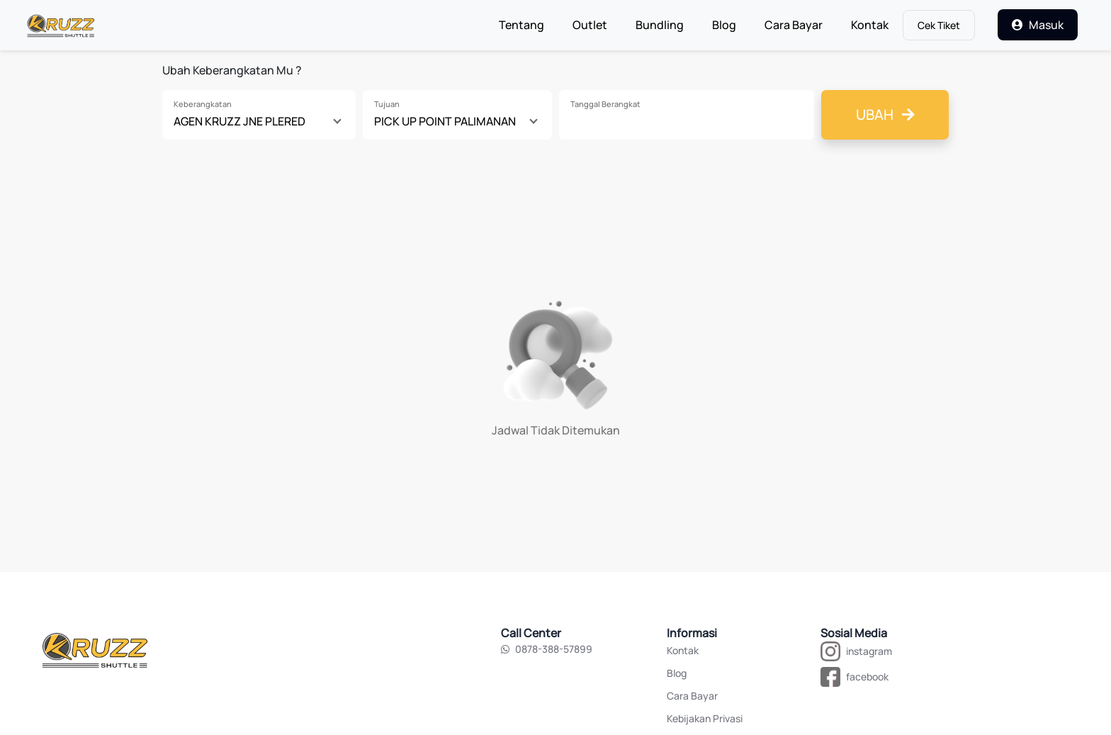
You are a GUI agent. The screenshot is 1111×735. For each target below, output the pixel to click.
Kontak (870, 25)
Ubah (885, 114)
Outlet (590, 25)
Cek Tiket (939, 25)
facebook (867, 676)
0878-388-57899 (546, 649)
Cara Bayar (794, 25)
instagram (869, 651)
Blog (724, 25)
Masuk (1038, 25)
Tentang (528, 24)
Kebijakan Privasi (705, 718)
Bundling (660, 25)
